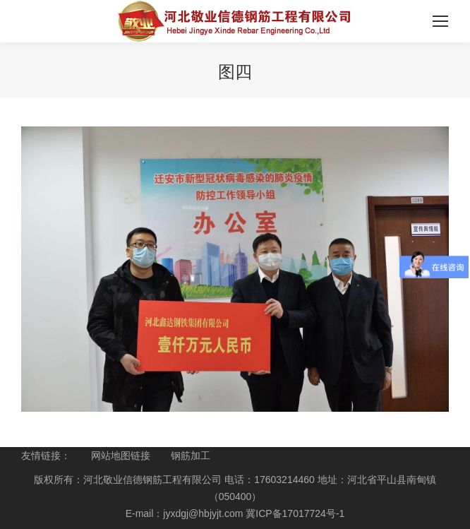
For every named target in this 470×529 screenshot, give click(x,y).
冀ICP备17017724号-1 (295, 513)
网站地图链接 (120, 455)
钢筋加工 (190, 455)
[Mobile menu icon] (440, 21)
